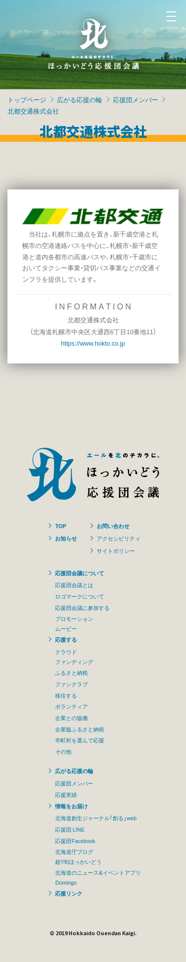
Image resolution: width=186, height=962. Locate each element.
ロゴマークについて (79, 596)
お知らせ (66, 538)
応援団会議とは (74, 585)
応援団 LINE (69, 829)
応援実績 (66, 794)
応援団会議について (79, 573)
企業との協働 (71, 718)
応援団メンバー (135, 99)
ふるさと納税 (71, 672)
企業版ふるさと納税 (79, 729)
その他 (63, 751)
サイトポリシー (116, 550)
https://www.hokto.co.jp (93, 343)
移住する (66, 695)
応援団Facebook (75, 840)
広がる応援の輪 (79, 99)
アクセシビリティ (118, 538)
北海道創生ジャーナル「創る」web (95, 818)
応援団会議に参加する (82, 607)
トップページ (26, 99)
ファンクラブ (71, 684)
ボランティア (71, 706)
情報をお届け (71, 806)
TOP (60, 526)
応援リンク (68, 893)
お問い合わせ (113, 526)
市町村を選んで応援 (79, 740)
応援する (66, 639)
